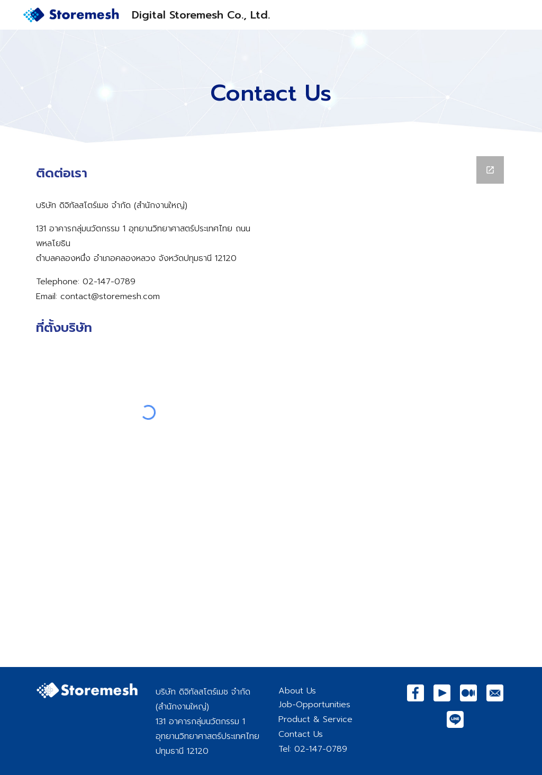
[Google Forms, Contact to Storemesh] (394, 405)
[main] (271, 86)
